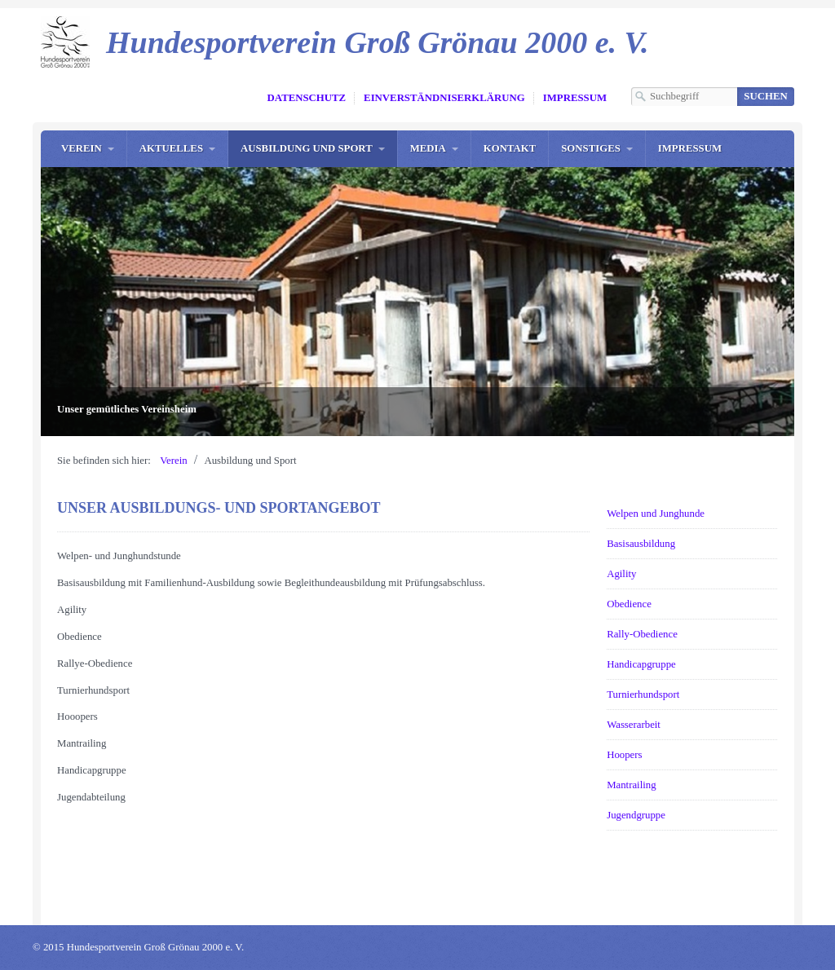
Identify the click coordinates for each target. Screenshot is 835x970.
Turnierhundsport (643, 694)
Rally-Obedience (642, 634)
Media (428, 148)
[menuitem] (87, 148)
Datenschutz (306, 98)
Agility (621, 574)
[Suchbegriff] (684, 96)
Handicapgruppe (641, 664)
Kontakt (510, 148)
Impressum (575, 98)
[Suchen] (765, 96)
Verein (81, 148)
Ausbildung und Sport (307, 148)
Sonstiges (591, 148)
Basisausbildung (641, 543)
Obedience (629, 604)
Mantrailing (631, 785)
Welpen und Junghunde (656, 513)
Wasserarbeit (633, 724)
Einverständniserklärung (444, 98)
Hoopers (624, 755)
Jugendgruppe (636, 815)
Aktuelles (171, 148)
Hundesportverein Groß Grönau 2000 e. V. (377, 42)
